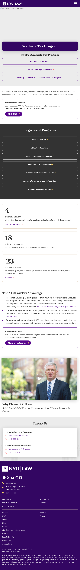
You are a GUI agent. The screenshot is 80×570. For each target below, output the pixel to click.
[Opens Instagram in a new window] (17, 477)
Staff (4, 516)
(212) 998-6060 (15, 453)
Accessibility (7, 544)
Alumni (42, 516)
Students (6, 513)
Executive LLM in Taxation (39, 165)
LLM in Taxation (39, 140)
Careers (43, 503)
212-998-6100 (11, 483)
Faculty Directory (9, 537)
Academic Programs (39, 61)
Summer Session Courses (39, 189)
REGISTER (12, 114)
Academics (6, 499)
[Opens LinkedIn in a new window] (20, 477)
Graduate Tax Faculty (13, 224)
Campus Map (11, 493)
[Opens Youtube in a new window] (12, 477)
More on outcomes (17, 343)
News (4, 526)
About (4, 519)
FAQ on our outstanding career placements (56, 306)
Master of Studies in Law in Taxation (39, 181)
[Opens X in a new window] (8, 477)
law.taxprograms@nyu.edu (19, 435)
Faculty (43, 513)
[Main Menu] (75, 4)
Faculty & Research (9, 503)
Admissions (44, 499)
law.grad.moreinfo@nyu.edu (19, 449)
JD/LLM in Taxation (39, 148)
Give (4, 533)
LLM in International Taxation (39, 156)
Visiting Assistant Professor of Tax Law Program (39, 78)
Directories (6, 540)
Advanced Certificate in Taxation (39, 173)
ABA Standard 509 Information (14, 530)
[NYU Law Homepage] (12, 4)
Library (5, 523)
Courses (8, 278)
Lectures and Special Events (39, 70)
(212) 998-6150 (15, 439)
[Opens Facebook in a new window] (4, 477)
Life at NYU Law (8, 506)
